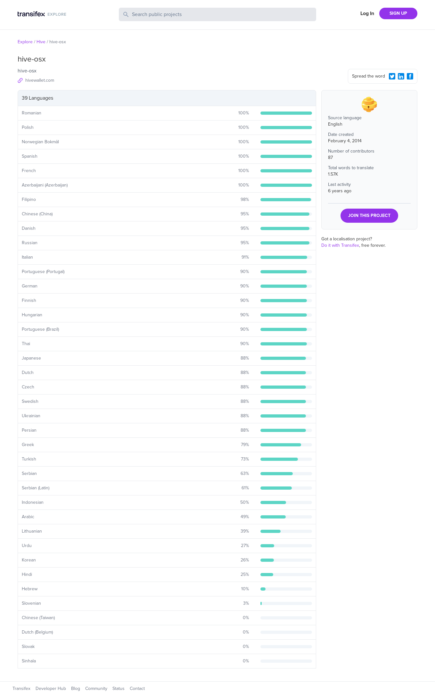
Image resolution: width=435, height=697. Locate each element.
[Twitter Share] (392, 76)
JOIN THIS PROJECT (369, 215)
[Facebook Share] (410, 76)
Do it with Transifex (340, 245)
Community (96, 688)
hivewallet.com (39, 80)
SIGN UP (398, 13)
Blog (75, 688)
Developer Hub (51, 688)
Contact (137, 688)
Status (118, 688)
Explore (25, 42)
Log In (367, 13)
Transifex (21, 688)
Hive (41, 42)
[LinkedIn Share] (401, 76)
